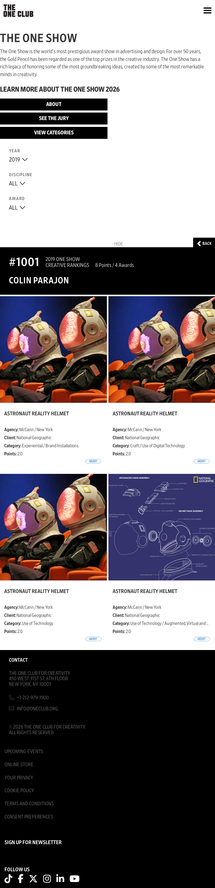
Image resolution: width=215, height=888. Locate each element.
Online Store (19, 764)
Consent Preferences (28, 816)
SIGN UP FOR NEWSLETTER (33, 842)
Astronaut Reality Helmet (36, 414)
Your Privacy (18, 777)
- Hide (117, 244)
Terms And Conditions (29, 803)
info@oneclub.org (37, 708)
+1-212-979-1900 (33, 697)
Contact (18, 660)
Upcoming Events (23, 751)
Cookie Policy (19, 790)
